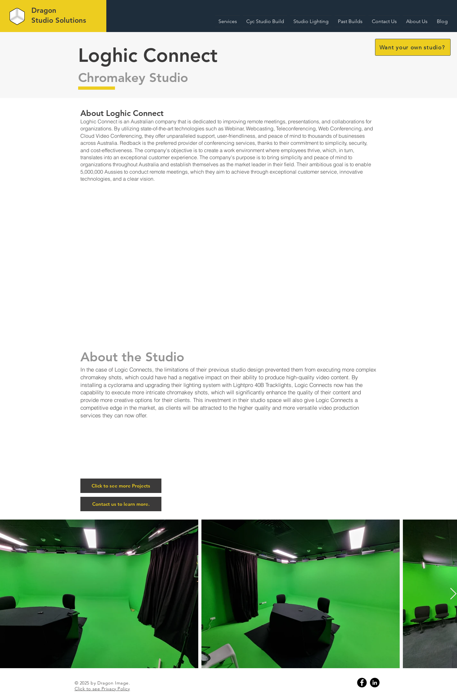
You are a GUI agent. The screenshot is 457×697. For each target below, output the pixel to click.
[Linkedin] (374, 682)
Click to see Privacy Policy (102, 689)
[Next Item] (453, 594)
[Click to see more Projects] (120, 486)
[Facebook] (362, 682)
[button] (413, 47)
